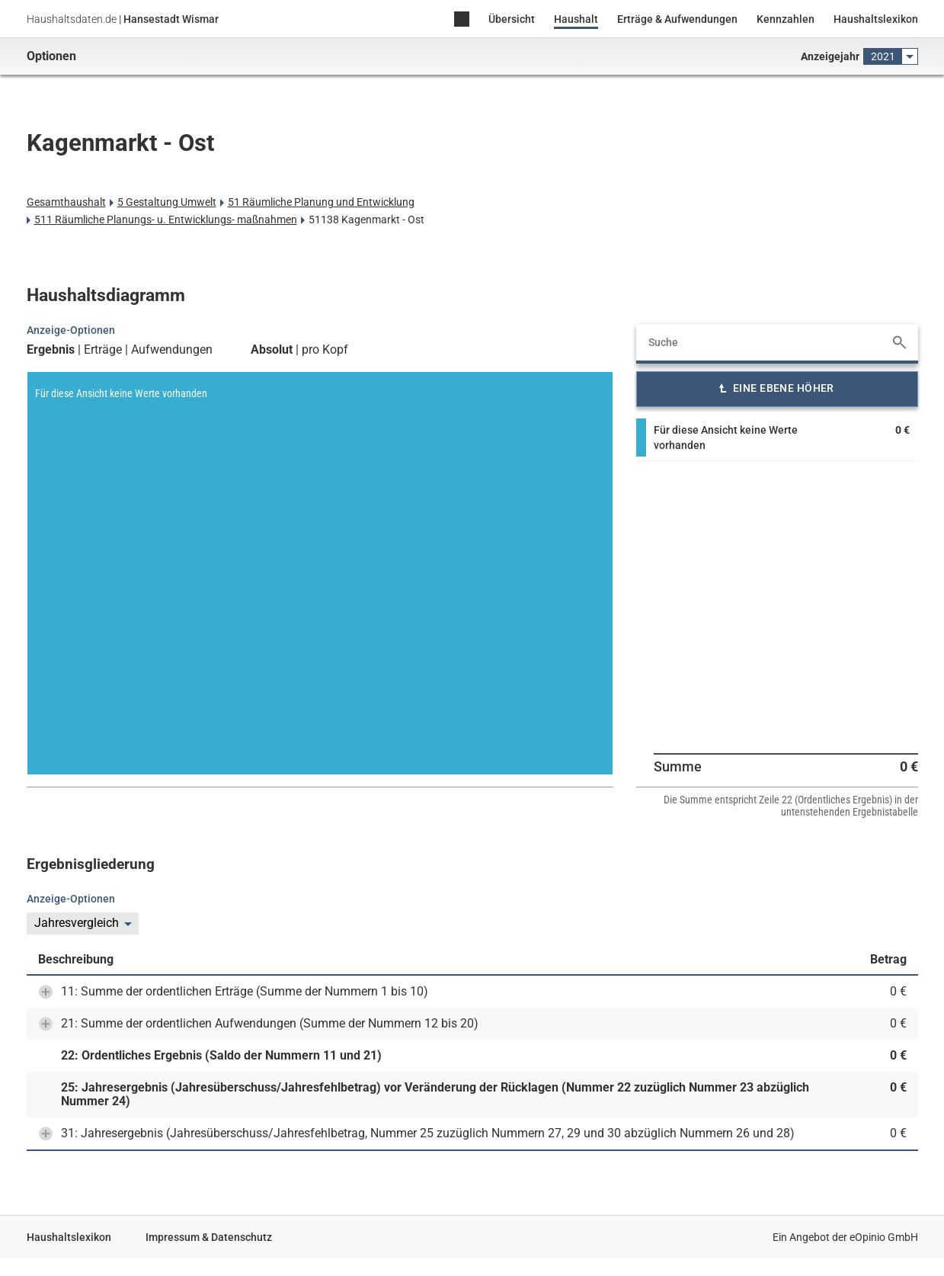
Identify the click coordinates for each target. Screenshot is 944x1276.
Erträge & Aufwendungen (677, 19)
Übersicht (511, 19)
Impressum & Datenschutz (209, 1237)
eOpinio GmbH (884, 1237)
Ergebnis (51, 350)
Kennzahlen (785, 19)
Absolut (272, 350)
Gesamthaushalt (66, 202)
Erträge (103, 350)
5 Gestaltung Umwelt (166, 202)
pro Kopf (325, 350)
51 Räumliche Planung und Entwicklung (321, 202)
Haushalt (576, 19)
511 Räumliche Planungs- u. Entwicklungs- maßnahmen (165, 219)
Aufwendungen (172, 350)
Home (461, 20)
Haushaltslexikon (876, 19)
